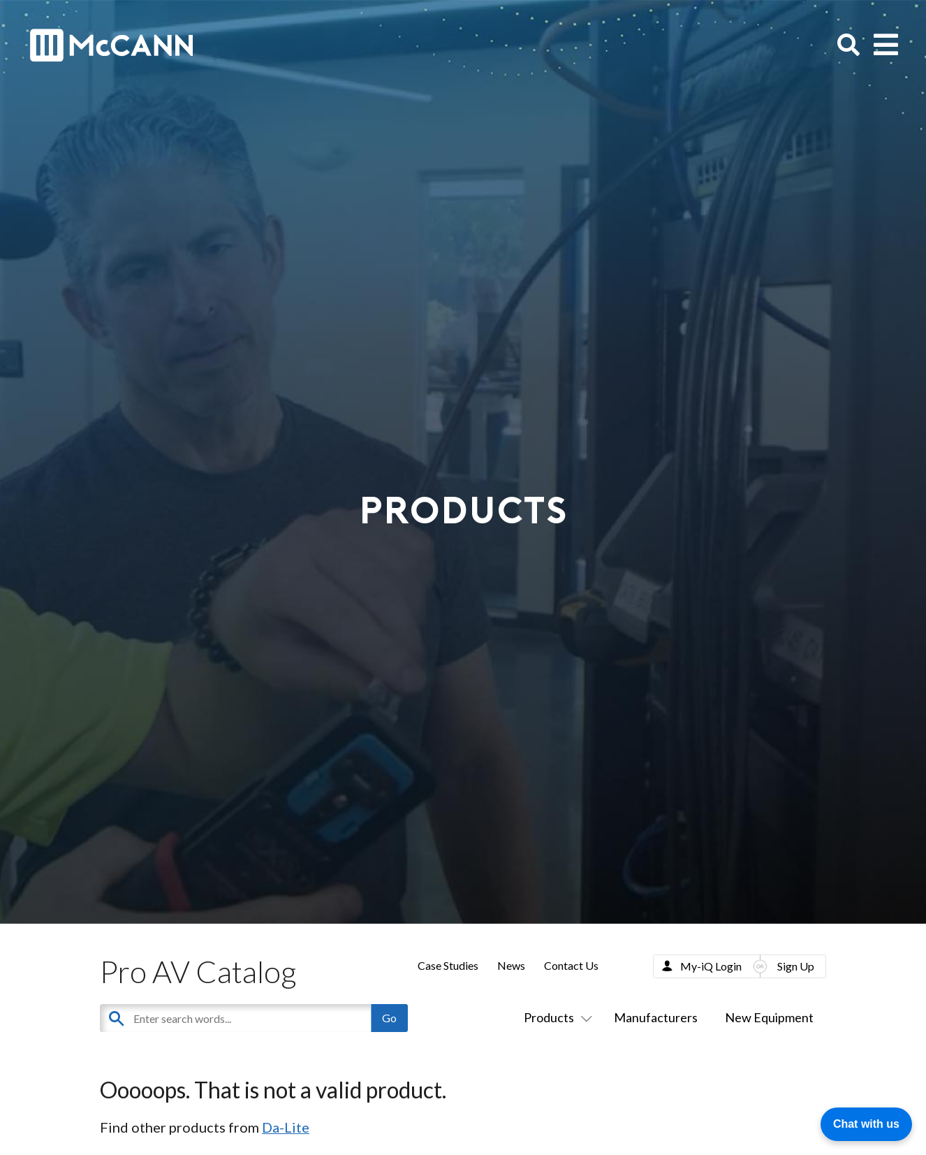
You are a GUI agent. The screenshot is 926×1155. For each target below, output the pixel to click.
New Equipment (769, 1017)
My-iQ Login (711, 966)
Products (555, 1017)
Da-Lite (285, 1127)
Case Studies (448, 965)
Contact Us (571, 965)
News (511, 965)
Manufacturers (656, 1017)
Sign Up (795, 966)
